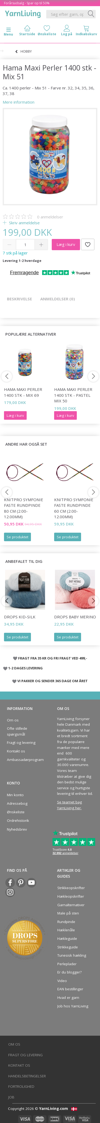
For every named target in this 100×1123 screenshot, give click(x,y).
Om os (13, 720)
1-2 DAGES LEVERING (25, 668)
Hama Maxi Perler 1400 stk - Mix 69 (23, 392)
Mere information (18, 102)
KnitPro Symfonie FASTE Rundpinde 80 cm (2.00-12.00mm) (23, 508)
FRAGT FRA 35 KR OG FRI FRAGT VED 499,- (52, 658)
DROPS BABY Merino (75, 616)
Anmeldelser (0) (57, 298)
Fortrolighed (21, 1086)
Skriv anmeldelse (24, 222)
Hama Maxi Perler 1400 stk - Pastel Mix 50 (73, 395)
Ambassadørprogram (24, 759)
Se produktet (17, 537)
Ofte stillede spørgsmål (17, 731)
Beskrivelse (19, 298)
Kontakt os (16, 751)
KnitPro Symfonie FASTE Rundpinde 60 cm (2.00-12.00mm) (73, 508)
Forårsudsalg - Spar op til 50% (27, 3)
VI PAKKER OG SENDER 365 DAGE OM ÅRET (52, 680)
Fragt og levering (21, 742)
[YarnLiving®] (23, 13)
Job (11, 1097)
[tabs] (86, 31)
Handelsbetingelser (27, 1076)
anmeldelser (50, 216)
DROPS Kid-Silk (19, 616)
